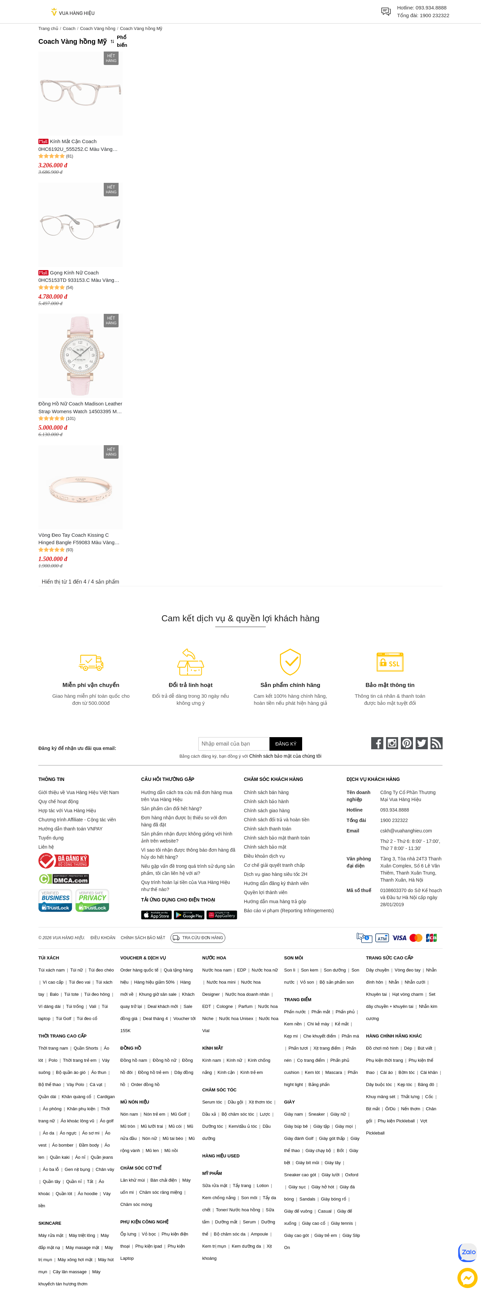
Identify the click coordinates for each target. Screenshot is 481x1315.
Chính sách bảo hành (266, 801)
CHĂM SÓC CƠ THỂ (140, 1168)
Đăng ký (285, 744)
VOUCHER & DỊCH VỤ (143, 957)
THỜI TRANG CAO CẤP (62, 1036)
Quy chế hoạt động (58, 801)
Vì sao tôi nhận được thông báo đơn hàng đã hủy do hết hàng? (188, 853)
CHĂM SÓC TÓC (219, 1089)
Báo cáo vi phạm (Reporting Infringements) (289, 910)
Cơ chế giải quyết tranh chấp (274, 865)
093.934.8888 (431, 7)
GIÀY (289, 1102)
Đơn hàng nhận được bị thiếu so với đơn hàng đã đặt (184, 821)
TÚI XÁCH (48, 957)
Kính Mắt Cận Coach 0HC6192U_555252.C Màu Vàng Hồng (75, 145)
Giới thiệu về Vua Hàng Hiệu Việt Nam (78, 792)
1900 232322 (434, 15)
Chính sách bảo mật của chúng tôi (285, 756)
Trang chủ (48, 28)
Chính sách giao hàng (267, 810)
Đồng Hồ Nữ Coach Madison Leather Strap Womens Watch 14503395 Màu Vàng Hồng (80, 408)
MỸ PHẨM (212, 1173)
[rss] (436, 743)
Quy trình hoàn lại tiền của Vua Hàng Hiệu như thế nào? (185, 886)
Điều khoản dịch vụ (264, 856)
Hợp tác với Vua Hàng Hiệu (67, 810)
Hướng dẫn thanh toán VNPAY (70, 828)
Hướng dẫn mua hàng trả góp (275, 901)
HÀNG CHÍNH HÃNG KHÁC (394, 1036)
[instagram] (392, 743)
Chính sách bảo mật (265, 847)
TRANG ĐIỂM (298, 999)
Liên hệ (46, 847)
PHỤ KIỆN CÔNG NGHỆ (144, 1221)
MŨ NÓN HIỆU (134, 1102)
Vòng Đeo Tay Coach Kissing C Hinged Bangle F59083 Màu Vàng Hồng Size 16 (76, 539)
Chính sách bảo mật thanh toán (277, 838)
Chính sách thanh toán (267, 828)
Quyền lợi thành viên (265, 892)
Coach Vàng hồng (98, 28)
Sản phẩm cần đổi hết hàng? (171, 808)
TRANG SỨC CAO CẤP (389, 957)
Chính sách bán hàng (266, 792)
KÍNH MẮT (212, 1048)
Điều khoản (103, 937)
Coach (69, 28)
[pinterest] (407, 743)
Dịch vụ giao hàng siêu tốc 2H (275, 874)
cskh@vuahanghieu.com (406, 830)
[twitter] (422, 743)
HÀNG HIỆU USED (220, 1155)
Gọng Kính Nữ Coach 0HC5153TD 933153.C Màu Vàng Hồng (76, 277)
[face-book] (377, 743)
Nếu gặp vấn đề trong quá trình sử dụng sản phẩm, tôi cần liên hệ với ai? (187, 869)
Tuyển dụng (51, 838)
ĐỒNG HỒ (130, 1048)
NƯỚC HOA (214, 957)
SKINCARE (49, 1223)
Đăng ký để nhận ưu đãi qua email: (77, 748)
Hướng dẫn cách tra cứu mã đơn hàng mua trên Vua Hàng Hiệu (186, 796)
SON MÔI (293, 957)
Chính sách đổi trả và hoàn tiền (276, 819)
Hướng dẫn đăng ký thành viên (276, 883)
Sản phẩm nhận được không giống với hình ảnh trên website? (186, 837)
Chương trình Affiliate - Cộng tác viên (77, 819)
